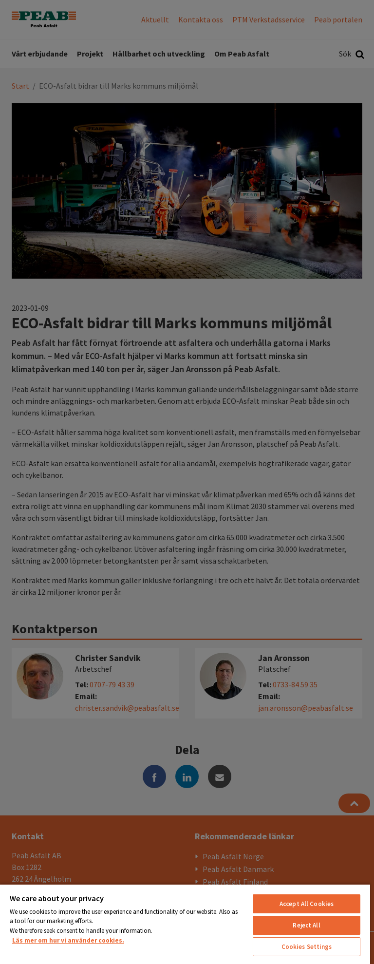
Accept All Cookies (307, 904)
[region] (185, 924)
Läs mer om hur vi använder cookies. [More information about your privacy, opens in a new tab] (68, 940)
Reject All (306, 925)
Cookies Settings (306, 947)
